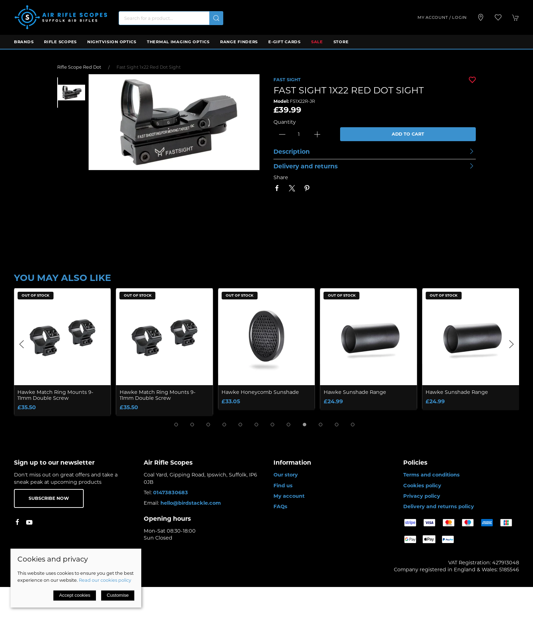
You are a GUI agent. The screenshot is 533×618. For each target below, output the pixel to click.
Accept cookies (74, 595)
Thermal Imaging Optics (178, 41)
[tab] (176, 424)
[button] (498, 17)
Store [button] (341, 41)
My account (289, 496)
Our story (285, 475)
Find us (283, 485)
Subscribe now (49, 498)
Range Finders (239, 41)
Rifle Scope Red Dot (79, 67)
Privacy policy (421, 496)
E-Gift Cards (284, 41)
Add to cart (408, 134)
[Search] (171, 18)
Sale (317, 41)
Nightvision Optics (111, 41)
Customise (118, 595)
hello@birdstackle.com (190, 503)
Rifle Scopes (60, 41)
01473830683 (170, 492)
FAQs (280, 506)
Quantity (284, 122)
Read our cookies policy (105, 580)
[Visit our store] (480, 17)
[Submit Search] (216, 18)
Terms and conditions (431, 475)
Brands (23, 41)
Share (280, 177)
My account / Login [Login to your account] (442, 17)
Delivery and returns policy (438, 506)
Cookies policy (422, 485)
